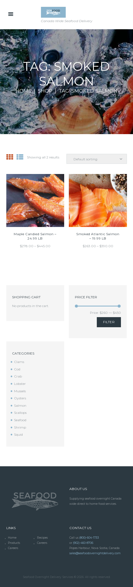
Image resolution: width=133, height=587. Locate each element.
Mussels (20, 391)
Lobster (20, 384)
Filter (109, 322)
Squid (18, 434)
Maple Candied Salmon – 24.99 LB (35, 236)
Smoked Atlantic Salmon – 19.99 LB (97, 236)
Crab (18, 376)
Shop (45, 91)
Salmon (20, 405)
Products (14, 543)
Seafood (20, 420)
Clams (19, 362)
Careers (42, 543)
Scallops (20, 413)
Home (24, 91)
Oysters (20, 398)
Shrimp (20, 427)
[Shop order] (96, 159)
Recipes (42, 537)
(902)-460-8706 (83, 543)
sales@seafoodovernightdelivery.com (95, 553)
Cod (17, 369)
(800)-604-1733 (89, 537)
